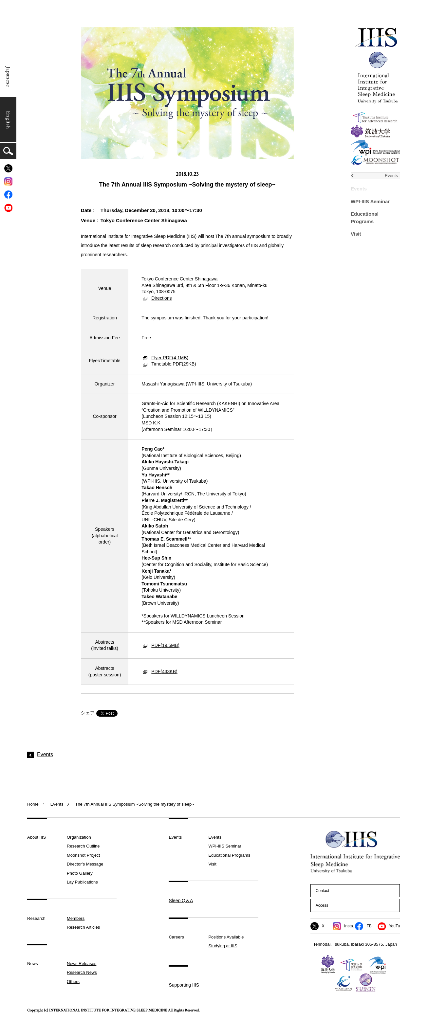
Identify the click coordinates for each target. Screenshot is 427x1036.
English (8, 120)
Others (73, 981)
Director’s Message (85, 864)
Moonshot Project (83, 855)
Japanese (8, 76)
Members (75, 918)
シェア (88, 712)
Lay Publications (82, 882)
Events (359, 188)
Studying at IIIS (222, 945)
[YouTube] (8, 208)
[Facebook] (8, 194)
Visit (356, 234)
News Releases (81, 963)
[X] (8, 168)
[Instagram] (8, 181)
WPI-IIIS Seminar (370, 201)
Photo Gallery (80, 873)
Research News (82, 972)
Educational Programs (229, 855)
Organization (79, 837)
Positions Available (226, 937)
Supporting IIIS (184, 985)
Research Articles (83, 927)
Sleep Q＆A (181, 900)
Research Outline (83, 846)
